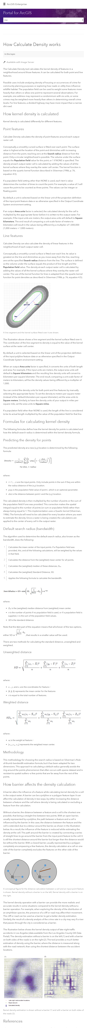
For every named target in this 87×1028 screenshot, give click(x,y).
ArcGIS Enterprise (17, 4)
